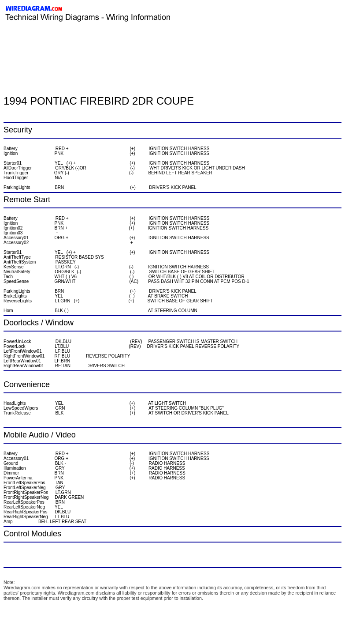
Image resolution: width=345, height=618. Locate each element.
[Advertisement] (107, 42)
